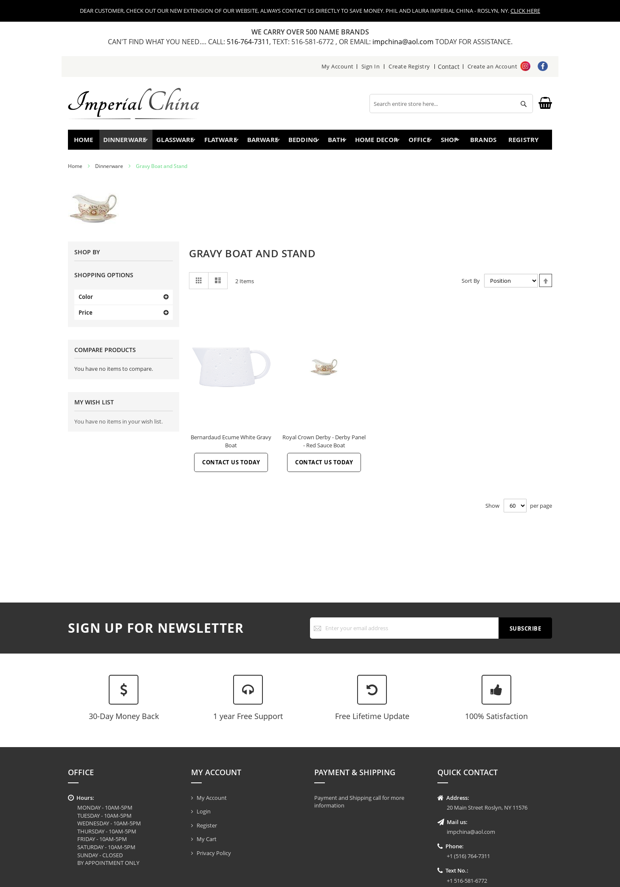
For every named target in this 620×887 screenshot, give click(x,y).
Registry (526, 141)
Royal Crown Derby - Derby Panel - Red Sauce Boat (324, 445)
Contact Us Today (231, 466)
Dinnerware (109, 169)
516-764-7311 (248, 41)
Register (207, 825)
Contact (449, 66)
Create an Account (493, 66)
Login (204, 811)
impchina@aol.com (403, 41)
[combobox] (451, 103)
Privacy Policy (214, 853)
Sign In (371, 66)
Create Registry (410, 66)
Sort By (471, 284)
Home (86, 141)
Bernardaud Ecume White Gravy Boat (231, 445)
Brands (482, 141)
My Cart (207, 839)
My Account (338, 66)
